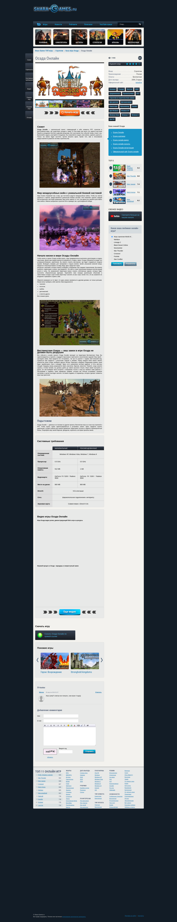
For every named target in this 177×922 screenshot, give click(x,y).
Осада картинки (119, 136)
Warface (117, 239)
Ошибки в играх (84, 788)
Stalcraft (40, 796)
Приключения (70, 788)
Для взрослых (84, 807)
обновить (50, 757)
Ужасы (68, 798)
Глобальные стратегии (115, 796)
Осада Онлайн (118, 132)
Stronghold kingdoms (81, 672)
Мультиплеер (124, 106)
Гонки (67, 783)
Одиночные (112, 775)
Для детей (83, 805)
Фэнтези (129, 89)
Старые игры (83, 773)
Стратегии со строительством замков (122, 98)
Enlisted (40, 802)
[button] (102, 64)
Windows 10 (98, 785)
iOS (96, 790)
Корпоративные (113, 783)
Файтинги (68, 785)
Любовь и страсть (130, 807)
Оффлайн (112, 790)
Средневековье (115, 93)
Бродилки (127, 777)
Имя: (38, 716)
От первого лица (129, 781)
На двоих (112, 777)
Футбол (127, 798)
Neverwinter (118, 248)
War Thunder (131, 176)
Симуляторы (69, 779)
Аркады (68, 794)
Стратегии (69, 796)
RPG (67, 773)
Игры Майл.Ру (129, 775)
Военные (113, 89)
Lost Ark (40, 805)
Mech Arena (131, 192)
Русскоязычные (128, 93)
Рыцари (121, 89)
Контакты (141, 916)
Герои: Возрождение (51, 672)
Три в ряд (112, 802)
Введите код (63, 748)
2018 (81, 777)
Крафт (126, 783)
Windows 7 (125, 115)
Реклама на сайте (130, 916)
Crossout (117, 254)
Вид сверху (128, 802)
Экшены (68, 790)
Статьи (82, 792)
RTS (138, 93)
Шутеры (68, 777)
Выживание (128, 787)
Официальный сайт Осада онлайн (126, 152)
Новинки (82, 775)
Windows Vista (114, 115)
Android (97, 788)
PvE (110, 779)
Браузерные (98, 798)
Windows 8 (135, 115)
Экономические (129, 800)
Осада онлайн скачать (121, 144)
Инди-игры (128, 785)
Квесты (68, 807)
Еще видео (70, 611)
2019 (81, 779)
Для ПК (112, 119)
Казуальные (128, 790)
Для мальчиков (126, 102)
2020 (81, 781)
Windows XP (125, 111)
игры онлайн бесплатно (55, 8)
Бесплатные (98, 807)
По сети (111, 788)
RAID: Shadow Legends (45, 775)
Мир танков (131, 184)
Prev (37, 660)
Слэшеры (68, 792)
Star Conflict (118, 259)
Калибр (40, 799)
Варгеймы (69, 803)
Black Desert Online (121, 245)
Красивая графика (130, 805)
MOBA (68, 781)
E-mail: (39, 721)
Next (102, 660)
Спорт (126, 772)
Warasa (41, 692)
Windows (97, 775)
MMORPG (69, 775)
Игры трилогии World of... (123, 237)
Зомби (126, 779)
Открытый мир (113, 807)
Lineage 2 (117, 242)
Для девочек (114, 102)
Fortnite (116, 256)
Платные (97, 805)
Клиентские (113, 106)
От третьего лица (130, 792)
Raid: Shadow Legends (130, 168)
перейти (139, 82)
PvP (110, 781)
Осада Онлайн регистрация (123, 148)
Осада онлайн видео (121, 140)
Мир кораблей (130, 200)
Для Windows (114, 111)
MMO (137, 89)
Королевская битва (71, 800)
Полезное (83, 790)
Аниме (111, 805)
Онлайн (134, 106)
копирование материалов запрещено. (74, 916)
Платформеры (70, 805)
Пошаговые (128, 794)
